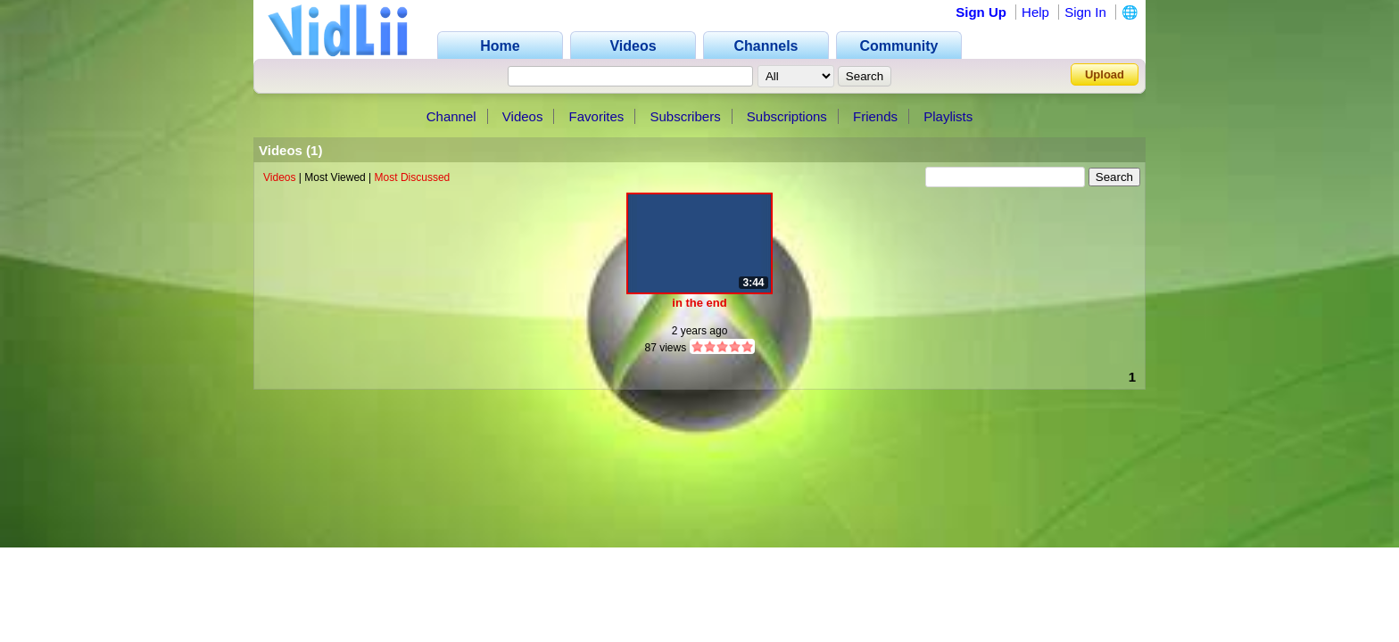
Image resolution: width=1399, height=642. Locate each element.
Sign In (1085, 12)
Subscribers (685, 116)
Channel (451, 116)
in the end (699, 302)
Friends (875, 116)
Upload (1104, 74)
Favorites (597, 116)
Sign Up (981, 12)
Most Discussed (413, 177)
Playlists (948, 116)
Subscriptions (787, 116)
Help (1035, 12)
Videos (522, 116)
